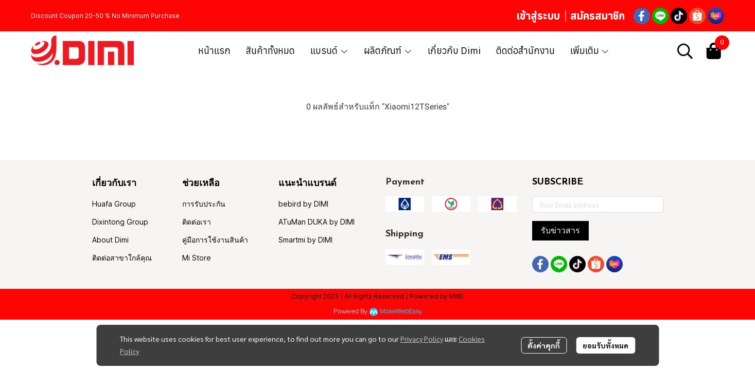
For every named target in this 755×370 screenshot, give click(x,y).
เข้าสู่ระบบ (538, 16)
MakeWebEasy (401, 311)
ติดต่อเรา (196, 221)
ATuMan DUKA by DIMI (316, 221)
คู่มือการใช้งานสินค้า (215, 239)
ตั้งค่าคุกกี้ (544, 345)
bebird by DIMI (303, 203)
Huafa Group (114, 203)
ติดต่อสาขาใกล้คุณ (122, 257)
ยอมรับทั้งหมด (605, 345)
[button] (685, 51)
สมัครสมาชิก (597, 16)
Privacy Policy (421, 338)
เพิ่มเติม (590, 51)
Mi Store (196, 257)
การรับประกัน (203, 203)
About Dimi (110, 239)
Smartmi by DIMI (305, 239)
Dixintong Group (120, 221)
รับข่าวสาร (560, 230)
